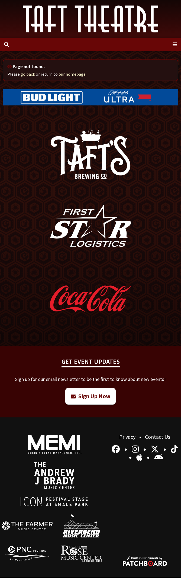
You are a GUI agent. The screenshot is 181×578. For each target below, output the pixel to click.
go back (28, 74)
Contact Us (157, 436)
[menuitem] (27, 525)
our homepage (72, 74)
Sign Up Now (90, 396)
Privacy (128, 436)
